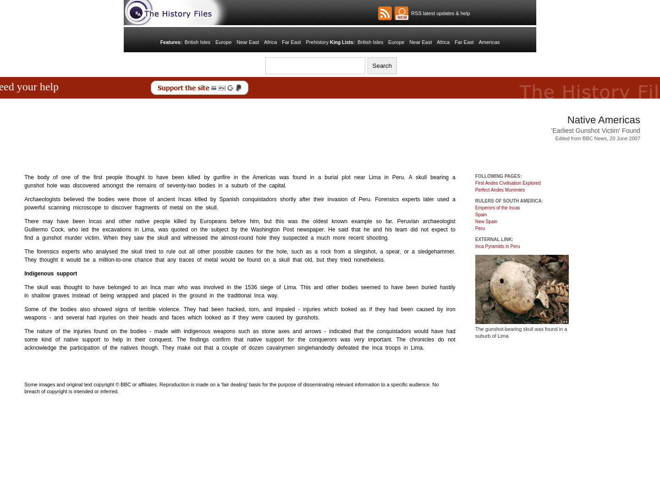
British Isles (197, 42)
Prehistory (317, 42)
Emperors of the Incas (497, 207)
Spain (481, 214)
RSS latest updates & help (439, 13)
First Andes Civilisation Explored (508, 183)
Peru (480, 228)
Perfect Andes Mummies (500, 189)
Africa (270, 42)
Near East (247, 42)
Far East (291, 42)
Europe (223, 42)
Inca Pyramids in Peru (497, 246)
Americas (489, 42)
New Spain (486, 221)
